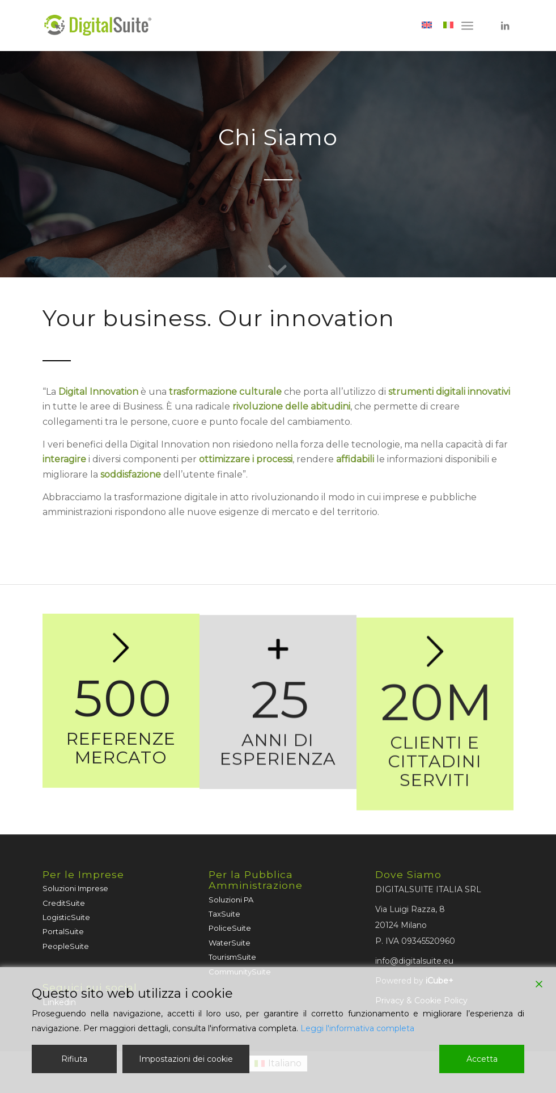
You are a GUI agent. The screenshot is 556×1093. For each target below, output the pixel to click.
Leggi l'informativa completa (357, 1028)
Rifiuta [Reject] (74, 1059)
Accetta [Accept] (482, 1059)
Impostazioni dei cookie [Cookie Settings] (186, 1059)
